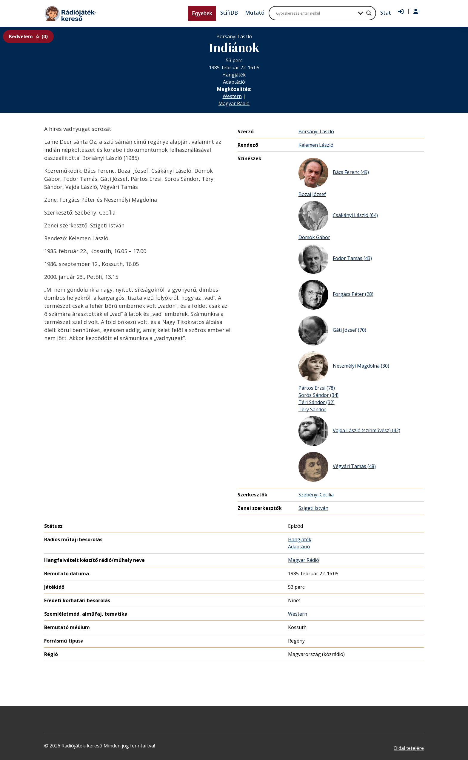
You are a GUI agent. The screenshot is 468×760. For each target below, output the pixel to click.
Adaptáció (234, 82)
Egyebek (202, 13)
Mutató (254, 12)
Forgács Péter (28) (335, 295)
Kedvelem (28, 36)
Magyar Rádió (234, 103)
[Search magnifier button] (369, 13)
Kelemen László (315, 145)
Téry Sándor (312, 409)
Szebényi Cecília (316, 494)
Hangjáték (234, 74)
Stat (385, 12)
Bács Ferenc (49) (333, 173)
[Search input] (315, 13)
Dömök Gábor (314, 237)
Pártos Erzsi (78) (316, 388)
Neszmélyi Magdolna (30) (343, 366)
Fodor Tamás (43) (335, 259)
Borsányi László (316, 131)
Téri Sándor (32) (316, 402)
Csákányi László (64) (338, 216)
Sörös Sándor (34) (318, 395)
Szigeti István (313, 508)
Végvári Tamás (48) (337, 467)
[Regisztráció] (416, 11)
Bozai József (312, 194)
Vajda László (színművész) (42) (349, 431)
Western (232, 96)
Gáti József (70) (332, 330)
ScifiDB (229, 12)
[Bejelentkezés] (401, 11)
